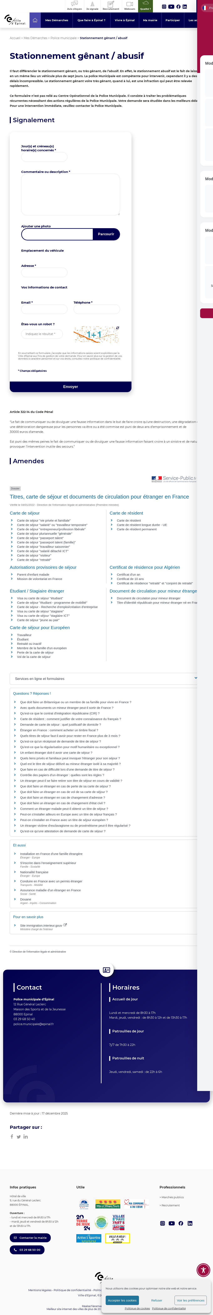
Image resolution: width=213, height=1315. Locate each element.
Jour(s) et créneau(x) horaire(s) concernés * (38, 148)
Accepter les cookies (122, 1300)
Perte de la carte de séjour (35, 652)
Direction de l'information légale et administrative (39, 951)
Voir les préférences (190, 1300)
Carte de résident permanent (137, 529)
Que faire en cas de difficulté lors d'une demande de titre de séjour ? (67, 769)
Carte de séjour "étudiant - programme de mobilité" (52, 602)
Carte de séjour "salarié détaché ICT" (42, 551)
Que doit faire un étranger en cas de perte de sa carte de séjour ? (65, 786)
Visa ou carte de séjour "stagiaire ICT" (43, 615)
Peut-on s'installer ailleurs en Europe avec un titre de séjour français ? (68, 814)
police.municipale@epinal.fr (34, 1024)
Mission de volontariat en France (39, 579)
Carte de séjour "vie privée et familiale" (44, 520)
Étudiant (22, 639)
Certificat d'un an (128, 574)
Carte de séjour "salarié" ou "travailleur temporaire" (52, 525)
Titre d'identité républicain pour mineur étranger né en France (159, 602)
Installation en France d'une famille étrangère (51, 854)
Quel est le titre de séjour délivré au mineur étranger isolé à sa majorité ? (71, 764)
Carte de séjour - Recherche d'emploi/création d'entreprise (57, 607)
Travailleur (24, 635)
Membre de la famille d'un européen (42, 648)
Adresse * (28, 266)
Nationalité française (34, 872)
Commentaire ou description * (45, 172)
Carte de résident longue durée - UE (142, 525)
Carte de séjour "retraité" (34, 559)
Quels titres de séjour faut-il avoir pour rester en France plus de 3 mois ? (70, 736)
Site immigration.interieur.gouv (43, 925)
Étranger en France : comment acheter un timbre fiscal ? (59, 730)
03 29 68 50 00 (27, 1249)
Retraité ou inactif (29, 643)
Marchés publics (173, 1197)
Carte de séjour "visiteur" (34, 555)
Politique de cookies (137, 1308)
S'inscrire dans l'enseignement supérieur (48, 863)
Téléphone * (83, 302)
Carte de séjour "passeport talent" (40, 538)
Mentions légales (39, 1290)
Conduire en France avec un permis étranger (51, 881)
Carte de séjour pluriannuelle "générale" (44, 533)
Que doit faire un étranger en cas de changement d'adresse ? (62, 797)
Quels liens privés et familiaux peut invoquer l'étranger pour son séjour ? (70, 758)
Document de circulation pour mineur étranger (148, 598)
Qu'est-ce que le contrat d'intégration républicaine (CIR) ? (60, 713)
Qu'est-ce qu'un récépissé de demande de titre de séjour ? (60, 741)
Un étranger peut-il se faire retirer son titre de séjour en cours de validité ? (71, 780)
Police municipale (64, 38)
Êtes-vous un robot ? (38, 324)
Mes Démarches (35, 38)
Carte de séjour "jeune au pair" (38, 620)
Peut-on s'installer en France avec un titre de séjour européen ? (64, 820)
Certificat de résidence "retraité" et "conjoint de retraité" (155, 583)
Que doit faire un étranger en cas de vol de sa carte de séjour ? (64, 792)
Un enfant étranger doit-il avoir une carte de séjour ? (56, 752)
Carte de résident (129, 520)
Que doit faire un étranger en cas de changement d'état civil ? (62, 803)
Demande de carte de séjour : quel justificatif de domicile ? (60, 724)
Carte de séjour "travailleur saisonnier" (43, 546)
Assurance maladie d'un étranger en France (50, 890)
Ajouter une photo (36, 226)
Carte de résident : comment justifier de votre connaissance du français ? (70, 719)
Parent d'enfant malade (33, 574)
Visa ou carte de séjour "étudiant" (40, 598)
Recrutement (171, 1205)
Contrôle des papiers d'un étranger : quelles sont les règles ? (62, 775)
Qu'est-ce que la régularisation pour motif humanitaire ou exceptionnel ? (70, 747)
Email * (27, 302)
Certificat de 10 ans (130, 579)
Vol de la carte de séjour (34, 657)
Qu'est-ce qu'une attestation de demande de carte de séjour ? (62, 831)
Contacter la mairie (30, 1237)
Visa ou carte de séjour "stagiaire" (40, 611)
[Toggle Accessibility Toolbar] (203, 1270)
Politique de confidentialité (169, 1308)
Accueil (15, 38)
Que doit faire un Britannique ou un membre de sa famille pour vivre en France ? (75, 702)
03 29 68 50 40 (24, 1019)
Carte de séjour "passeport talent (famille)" (46, 542)
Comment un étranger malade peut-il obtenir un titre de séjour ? (64, 808)
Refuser (156, 1300)
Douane (25, 899)
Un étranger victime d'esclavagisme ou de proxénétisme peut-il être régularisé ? (75, 825)
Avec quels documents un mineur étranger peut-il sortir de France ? (66, 707)
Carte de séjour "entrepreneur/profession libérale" (51, 529)
